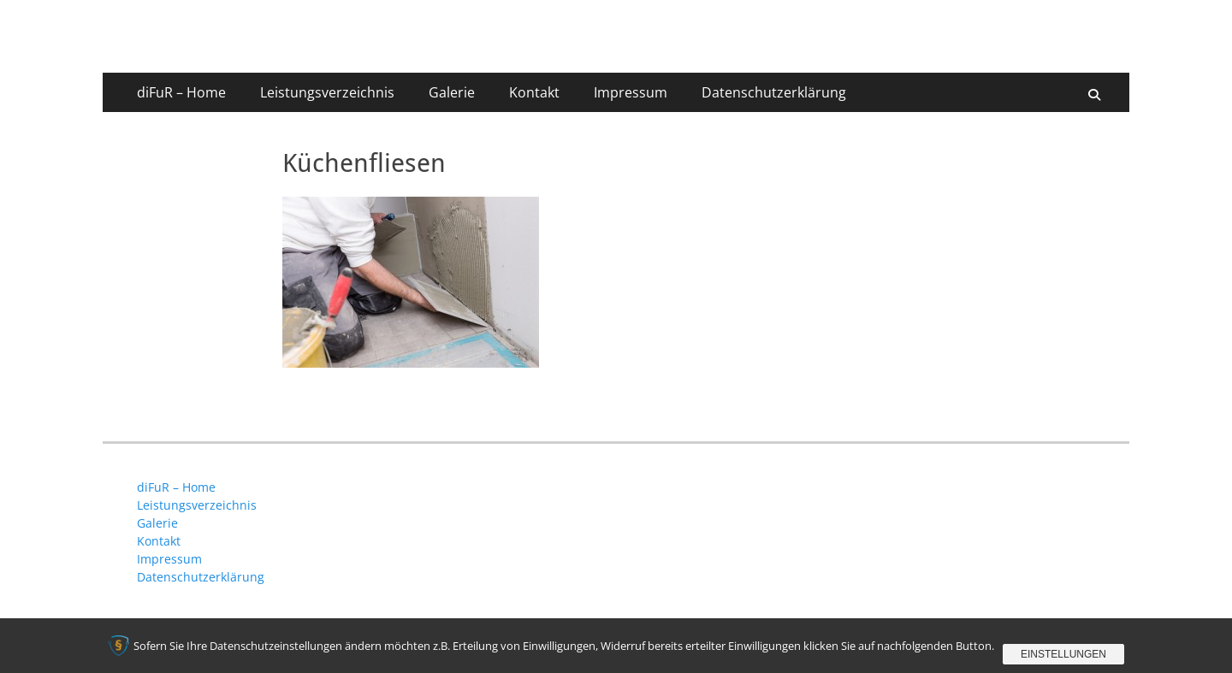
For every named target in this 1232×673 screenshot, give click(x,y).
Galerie (452, 92)
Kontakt (534, 92)
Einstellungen (1063, 654)
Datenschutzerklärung (774, 92)
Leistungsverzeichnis (327, 92)
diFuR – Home (181, 92)
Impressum (630, 92)
